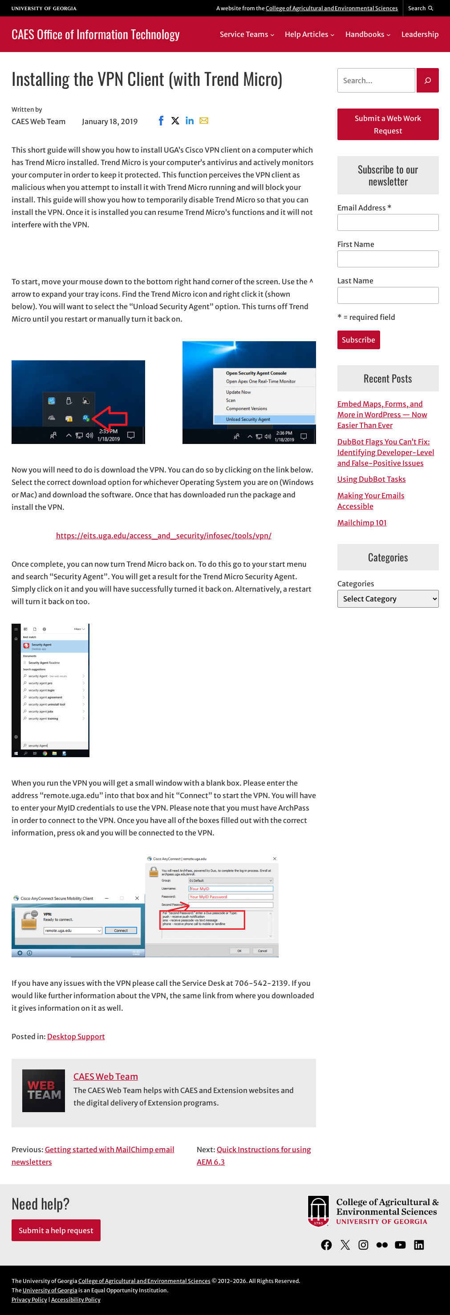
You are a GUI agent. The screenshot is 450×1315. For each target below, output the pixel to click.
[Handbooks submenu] (388, 34)
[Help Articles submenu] (332, 34)
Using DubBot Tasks (371, 479)
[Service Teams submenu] (272, 34)
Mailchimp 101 (362, 522)
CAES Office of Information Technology (96, 34)
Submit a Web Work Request (388, 124)
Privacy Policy (29, 1299)
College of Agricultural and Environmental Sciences (332, 8)
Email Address (364, 207)
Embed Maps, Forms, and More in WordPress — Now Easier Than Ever (382, 414)
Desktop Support (76, 1036)
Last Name (355, 280)
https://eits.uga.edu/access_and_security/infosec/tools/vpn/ (164, 535)
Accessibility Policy (76, 1299)
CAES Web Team (105, 1076)
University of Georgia (50, 1290)
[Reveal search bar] (420, 8)
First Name (355, 244)
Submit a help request (56, 1230)
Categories (355, 583)
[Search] (428, 80)
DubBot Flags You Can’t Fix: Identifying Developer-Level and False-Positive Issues (385, 452)
